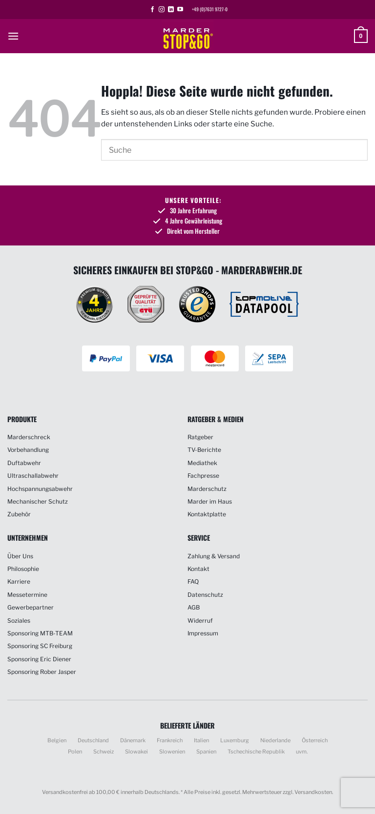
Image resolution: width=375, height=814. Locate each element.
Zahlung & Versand (214, 556)
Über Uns (20, 556)
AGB (194, 607)
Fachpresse (203, 475)
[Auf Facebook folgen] (152, 9)
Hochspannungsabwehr (40, 488)
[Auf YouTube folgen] (180, 9)
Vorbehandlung (28, 449)
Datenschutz (205, 594)
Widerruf (200, 620)
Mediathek (202, 463)
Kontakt (198, 568)
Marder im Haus (210, 501)
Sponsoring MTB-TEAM (40, 633)
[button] (13, 36)
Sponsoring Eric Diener (39, 659)
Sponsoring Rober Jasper (41, 671)
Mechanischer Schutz (37, 501)
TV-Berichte (204, 449)
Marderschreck (28, 437)
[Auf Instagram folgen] (162, 9)
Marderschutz (207, 488)
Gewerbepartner (30, 607)
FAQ (193, 581)
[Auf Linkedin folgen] (171, 9)
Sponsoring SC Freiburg (39, 646)
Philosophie (23, 568)
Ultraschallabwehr (33, 475)
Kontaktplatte (207, 514)
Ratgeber (200, 437)
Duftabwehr (24, 463)
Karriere (18, 581)
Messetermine (27, 594)
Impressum (203, 633)
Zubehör (19, 514)
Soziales (18, 620)
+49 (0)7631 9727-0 (210, 9)
